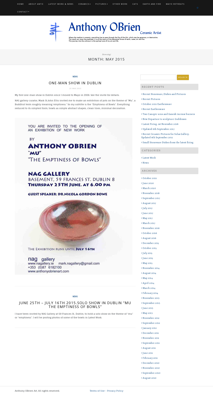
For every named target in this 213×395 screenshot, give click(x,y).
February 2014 (150, 293)
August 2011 (149, 348)
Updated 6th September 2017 (159, 129)
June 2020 (148, 183)
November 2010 (151, 368)
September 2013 (151, 303)
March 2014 (149, 288)
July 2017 (148, 208)
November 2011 (151, 338)
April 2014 (148, 283)
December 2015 (151, 243)
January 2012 (150, 328)
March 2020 (149, 188)
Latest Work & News (60, 4)
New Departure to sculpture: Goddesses (164, 119)
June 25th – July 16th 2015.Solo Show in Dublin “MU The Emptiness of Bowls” (75, 304)
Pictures (100, 4)
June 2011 (148, 353)
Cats (135, 4)
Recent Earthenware (154, 109)
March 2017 (149, 223)
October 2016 (150, 233)
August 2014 (149, 273)
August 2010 (149, 378)
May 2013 (148, 313)
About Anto (36, 4)
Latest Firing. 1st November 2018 (160, 124)
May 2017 (148, 218)
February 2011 (150, 358)
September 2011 (151, 343)
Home (20, 4)
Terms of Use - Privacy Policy (106, 390)
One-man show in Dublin (75, 82)
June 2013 (148, 308)
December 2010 (151, 363)
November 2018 (151, 193)
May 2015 (147, 263)
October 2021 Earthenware (157, 104)
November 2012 (151, 318)
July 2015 (147, 253)
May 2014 (148, 278)
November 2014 (151, 268)
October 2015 (150, 248)
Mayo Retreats (175, 4)
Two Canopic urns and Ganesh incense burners (169, 114)
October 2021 (150, 178)
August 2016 (149, 238)
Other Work (120, 4)
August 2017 (149, 203)
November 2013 (151, 298)
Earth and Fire (152, 4)
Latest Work (149, 157)
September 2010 (151, 373)
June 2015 (148, 258)
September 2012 (151, 323)
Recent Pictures (151, 99)
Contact (22, 11)
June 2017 (148, 213)
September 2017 (151, 198)
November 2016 (151, 228)
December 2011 (151, 333)
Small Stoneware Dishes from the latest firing (168, 142)
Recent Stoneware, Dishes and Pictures (164, 94)
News (75, 77)
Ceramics (83, 4)
